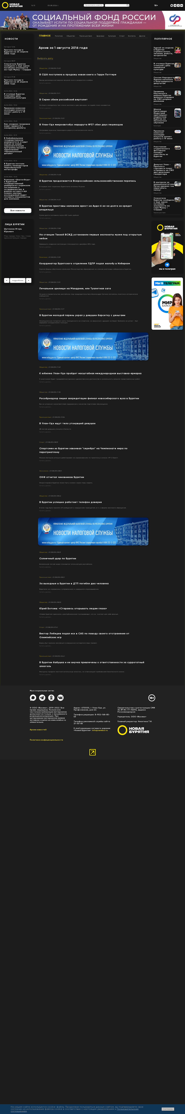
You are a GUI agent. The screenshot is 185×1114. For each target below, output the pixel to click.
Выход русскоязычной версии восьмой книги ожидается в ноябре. (66, 80)
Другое (142, 36)
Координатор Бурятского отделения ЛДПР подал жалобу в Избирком (84, 263)
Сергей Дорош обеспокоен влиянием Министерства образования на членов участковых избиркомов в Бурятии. (85, 269)
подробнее (17, 280)
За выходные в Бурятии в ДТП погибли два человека (74, 583)
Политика (59, 36)
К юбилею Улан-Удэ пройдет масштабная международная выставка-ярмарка (90, 373)
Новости (11, 38)
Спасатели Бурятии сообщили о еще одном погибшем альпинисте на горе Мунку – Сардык (17, 67)
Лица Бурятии (15, 224)
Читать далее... (45, 83)
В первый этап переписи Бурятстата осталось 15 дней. (62, 186)
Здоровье (100, 36)
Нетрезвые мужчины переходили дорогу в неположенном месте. (66, 130)
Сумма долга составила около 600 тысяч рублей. (59, 215)
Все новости (17, 210)
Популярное (163, 38)
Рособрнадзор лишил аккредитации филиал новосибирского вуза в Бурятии (89, 398)
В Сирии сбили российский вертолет (63, 99)
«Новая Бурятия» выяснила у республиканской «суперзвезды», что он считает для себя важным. (79, 614)
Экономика (43, 471)
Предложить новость (93, 5)
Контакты (132, 36)
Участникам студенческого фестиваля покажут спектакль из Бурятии (162, 151)
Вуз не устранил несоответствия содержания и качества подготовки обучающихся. (73, 404)
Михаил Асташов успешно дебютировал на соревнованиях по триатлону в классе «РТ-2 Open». (78, 458)
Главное (45, 35)
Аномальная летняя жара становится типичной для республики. (66, 564)
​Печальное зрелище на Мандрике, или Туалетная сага (75, 288)
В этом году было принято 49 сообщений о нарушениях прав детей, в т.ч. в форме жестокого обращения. (82, 508)
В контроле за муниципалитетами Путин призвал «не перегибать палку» (164, 186)
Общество (71, 36)
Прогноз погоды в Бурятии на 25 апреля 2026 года (16, 82)
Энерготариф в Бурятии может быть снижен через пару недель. (66, 483)
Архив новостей (38, 730)
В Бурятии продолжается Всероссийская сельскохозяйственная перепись (87, 180)
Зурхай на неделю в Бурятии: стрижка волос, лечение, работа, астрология (164, 52)
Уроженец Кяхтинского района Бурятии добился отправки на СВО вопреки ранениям (164, 96)
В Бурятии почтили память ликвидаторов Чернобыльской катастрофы (16, 167)
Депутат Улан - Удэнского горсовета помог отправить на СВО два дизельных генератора (164, 169)
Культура (112, 36)
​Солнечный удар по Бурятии (57, 558)
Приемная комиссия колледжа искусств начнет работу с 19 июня (14, 111)
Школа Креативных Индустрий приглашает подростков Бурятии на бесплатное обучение (160, 116)
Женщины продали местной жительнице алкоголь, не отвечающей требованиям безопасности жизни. (82, 671)
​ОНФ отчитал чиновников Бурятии (61, 477)
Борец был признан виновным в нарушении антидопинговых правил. (68, 643)
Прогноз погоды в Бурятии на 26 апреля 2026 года (16, 52)
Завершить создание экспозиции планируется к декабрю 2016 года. (67, 244)
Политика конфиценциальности (46, 740)
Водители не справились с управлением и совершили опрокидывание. (69, 589)
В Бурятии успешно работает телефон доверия (70, 502)
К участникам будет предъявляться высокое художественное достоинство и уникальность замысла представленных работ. (89, 379)
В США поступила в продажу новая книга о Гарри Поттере (77, 74)
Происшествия (85, 36)
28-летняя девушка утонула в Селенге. (55, 429)
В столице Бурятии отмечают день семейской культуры (15, 96)
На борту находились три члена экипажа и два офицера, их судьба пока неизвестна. (75, 105)
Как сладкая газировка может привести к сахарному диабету (17, 126)
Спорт (122, 36)
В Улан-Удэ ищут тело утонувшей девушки (67, 423)
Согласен (168, 1109)
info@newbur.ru (100, 730)
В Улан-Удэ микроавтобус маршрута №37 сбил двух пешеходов (81, 124)
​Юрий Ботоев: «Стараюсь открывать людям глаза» (73, 608)
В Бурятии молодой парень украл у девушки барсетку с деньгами (82, 315)
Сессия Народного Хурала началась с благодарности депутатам (164, 80)
